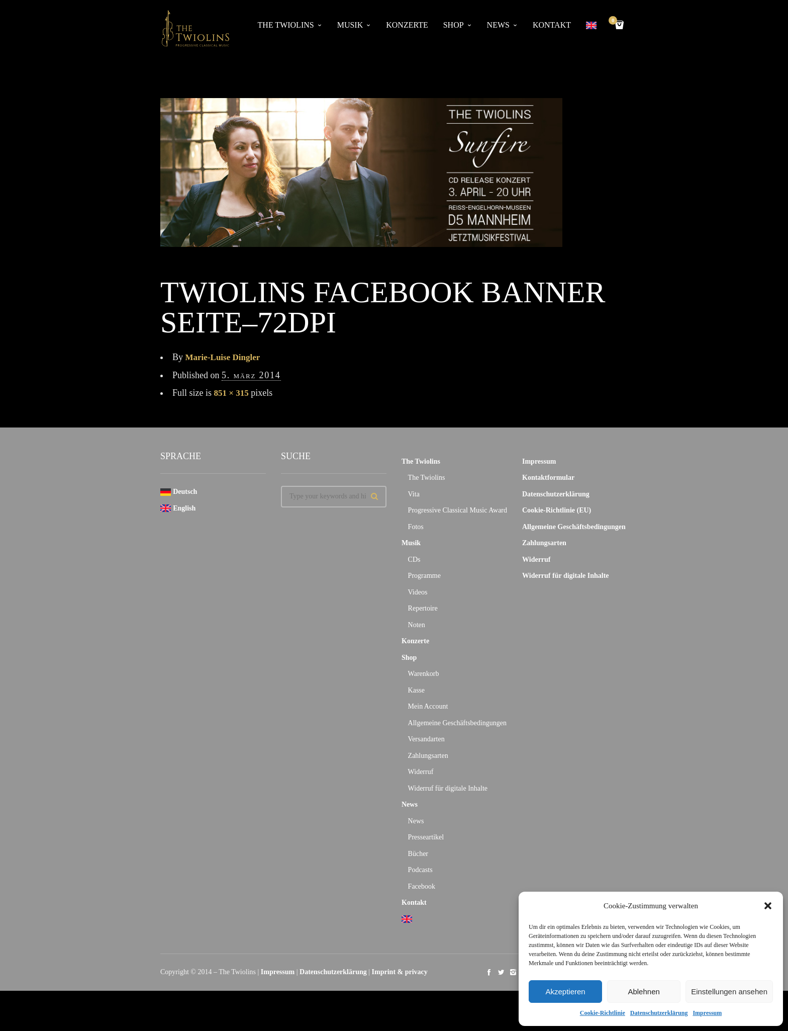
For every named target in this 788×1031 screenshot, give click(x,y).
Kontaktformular (548, 477)
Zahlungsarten (428, 755)
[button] (768, 906)
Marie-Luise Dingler (224, 357)
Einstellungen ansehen (729, 991)
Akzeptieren (565, 991)
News (498, 25)
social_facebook (489, 972)
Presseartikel (426, 837)
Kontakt (552, 25)
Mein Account (428, 706)
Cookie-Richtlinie (602, 1012)
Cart (615, 21)
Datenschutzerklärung (659, 1012)
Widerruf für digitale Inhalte (447, 788)
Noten (416, 625)
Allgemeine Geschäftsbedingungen (457, 723)
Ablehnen (643, 991)
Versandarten (426, 739)
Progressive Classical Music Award (457, 510)
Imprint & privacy (400, 972)
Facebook (421, 886)
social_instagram (513, 972)
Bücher (418, 853)
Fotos (416, 527)
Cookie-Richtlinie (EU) (556, 510)
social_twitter (501, 972)
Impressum (707, 1012)
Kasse (416, 690)
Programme (424, 575)
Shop (453, 25)
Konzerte (407, 25)
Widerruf (421, 772)
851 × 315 (232, 393)
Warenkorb (423, 673)
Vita (414, 494)
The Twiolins (286, 25)
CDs (414, 559)
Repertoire (423, 608)
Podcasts (420, 870)
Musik (350, 25)
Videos (418, 592)
